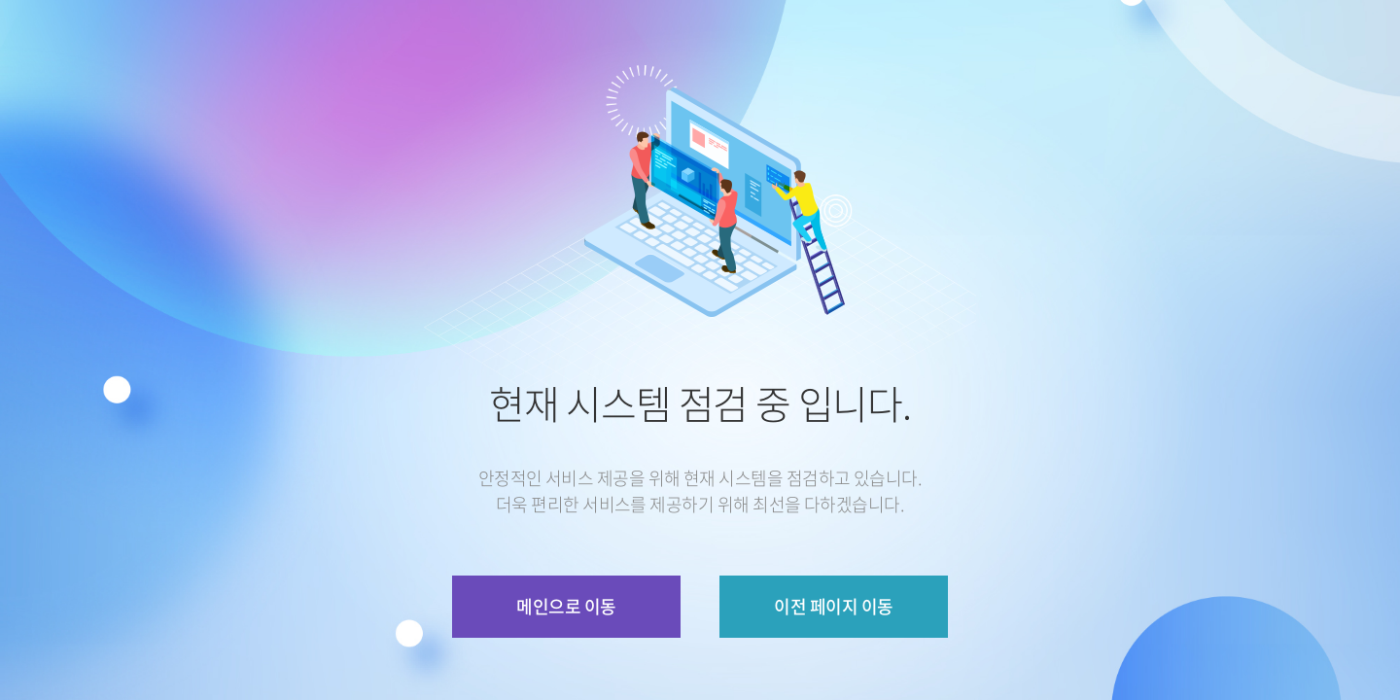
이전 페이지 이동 (833, 606)
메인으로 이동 (565, 606)
